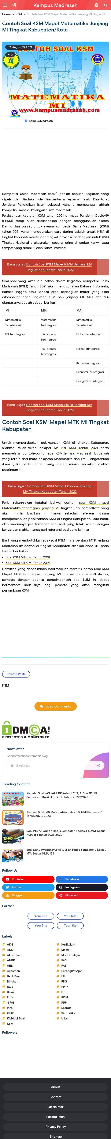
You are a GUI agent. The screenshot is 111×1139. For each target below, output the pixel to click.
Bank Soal (13, 976)
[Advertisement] (55, 161)
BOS (10, 987)
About (55, 1087)
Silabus (66, 1008)
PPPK (64, 987)
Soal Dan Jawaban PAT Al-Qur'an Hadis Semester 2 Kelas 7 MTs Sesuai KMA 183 (66, 851)
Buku (10, 992)
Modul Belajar (70, 955)
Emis (10, 997)
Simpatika (68, 1013)
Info (10, 1008)
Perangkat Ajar (71, 971)
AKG (10, 944)
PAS (64, 960)
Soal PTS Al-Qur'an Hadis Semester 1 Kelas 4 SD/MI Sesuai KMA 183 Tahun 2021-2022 (66, 833)
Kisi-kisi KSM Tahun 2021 (76, 448)
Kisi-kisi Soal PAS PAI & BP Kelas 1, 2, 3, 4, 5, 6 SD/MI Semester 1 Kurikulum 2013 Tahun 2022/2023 (61, 795)
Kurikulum (68, 944)
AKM (10, 950)
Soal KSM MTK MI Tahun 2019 (27, 563)
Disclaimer (55, 1107)
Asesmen (13, 971)
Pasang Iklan (55, 1117)
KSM (10, 54)
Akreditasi (14, 955)
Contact (55, 1097)
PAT (63, 966)
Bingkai (12, 981)
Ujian (65, 1018)
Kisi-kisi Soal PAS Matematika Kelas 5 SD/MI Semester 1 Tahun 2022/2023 (64, 814)
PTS (63, 992)
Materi (65, 950)
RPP (64, 1002)
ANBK (11, 960)
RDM (64, 997)
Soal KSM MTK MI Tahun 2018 (27, 557)
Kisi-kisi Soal (16, 1018)
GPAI (10, 1002)
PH (63, 976)
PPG (64, 981)
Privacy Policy (55, 1127)
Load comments (58, 706)
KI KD (10, 1013)
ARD (10, 966)
